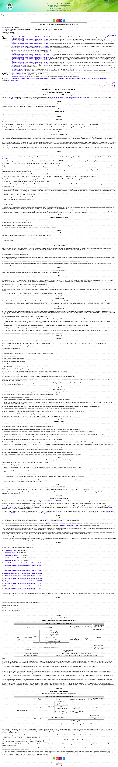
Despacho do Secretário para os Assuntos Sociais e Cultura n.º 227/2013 (30, 57)
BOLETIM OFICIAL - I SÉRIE (10, 27)
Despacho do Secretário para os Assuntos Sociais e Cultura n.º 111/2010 (30, 49)
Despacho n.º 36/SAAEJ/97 (19, 68)
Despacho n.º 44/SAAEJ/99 (19, 70)
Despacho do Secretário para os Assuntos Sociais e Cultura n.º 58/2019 (30, 62)
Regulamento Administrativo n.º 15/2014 (22, 74)
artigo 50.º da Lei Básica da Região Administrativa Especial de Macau (68, 97)
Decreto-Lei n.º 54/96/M (18, 64)
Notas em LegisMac (111, 83)
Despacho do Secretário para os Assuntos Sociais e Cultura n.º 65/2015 (30, 58)
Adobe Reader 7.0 (64, 762)
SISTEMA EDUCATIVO (18, 78)
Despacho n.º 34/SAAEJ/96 (19, 65)
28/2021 (11, 30)
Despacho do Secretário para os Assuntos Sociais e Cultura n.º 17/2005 (30, 41)
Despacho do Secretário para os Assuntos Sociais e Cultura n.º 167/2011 (30, 54)
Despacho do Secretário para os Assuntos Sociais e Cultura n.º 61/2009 (30, 46)
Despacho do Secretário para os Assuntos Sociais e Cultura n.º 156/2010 (30, 51)
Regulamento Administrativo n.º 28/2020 (22, 76)
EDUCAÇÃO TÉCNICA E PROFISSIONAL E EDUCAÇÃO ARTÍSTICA (45, 78)
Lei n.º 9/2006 (15, 73)
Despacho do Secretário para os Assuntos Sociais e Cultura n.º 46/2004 (30, 39)
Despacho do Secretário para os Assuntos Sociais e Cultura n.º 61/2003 (30, 37)
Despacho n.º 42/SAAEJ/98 (19, 69)
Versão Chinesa (112, 35)
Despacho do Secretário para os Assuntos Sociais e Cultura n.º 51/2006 (30, 43)
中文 (106, 1)
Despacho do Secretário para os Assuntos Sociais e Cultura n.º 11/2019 (30, 60)
